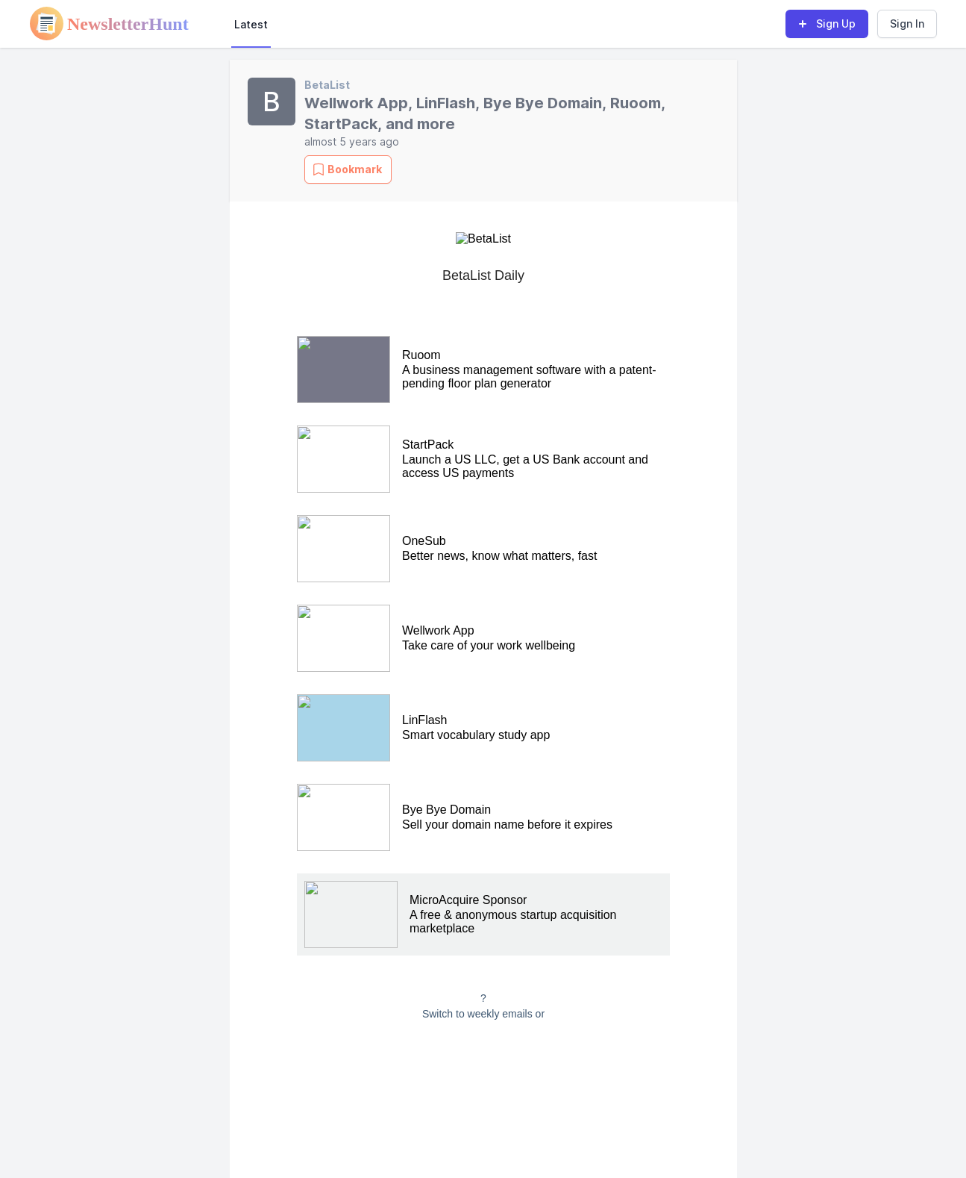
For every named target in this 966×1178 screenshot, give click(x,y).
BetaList (327, 84)
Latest (251, 24)
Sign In (907, 23)
